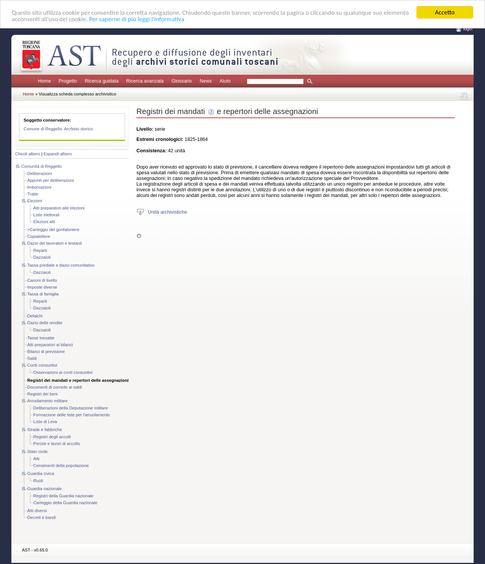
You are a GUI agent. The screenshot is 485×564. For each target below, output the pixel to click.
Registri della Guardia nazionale (63, 496)
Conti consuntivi (42, 365)
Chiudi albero (27, 154)
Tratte (32, 194)
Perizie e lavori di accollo (56, 443)
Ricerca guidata (102, 81)
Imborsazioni (39, 187)
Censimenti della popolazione (61, 465)
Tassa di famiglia (43, 294)
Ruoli (38, 480)
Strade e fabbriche (44, 429)
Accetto (445, 12)
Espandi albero (58, 154)
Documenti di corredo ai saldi (54, 387)
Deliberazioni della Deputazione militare (70, 408)
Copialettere (38, 236)
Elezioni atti (44, 221)
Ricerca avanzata (145, 81)
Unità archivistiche (167, 211)
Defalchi (34, 316)
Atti (36, 458)
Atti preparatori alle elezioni (58, 208)
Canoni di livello (42, 280)
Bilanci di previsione (46, 351)
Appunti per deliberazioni (50, 180)
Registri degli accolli (52, 436)
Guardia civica (40, 473)
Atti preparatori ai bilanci (50, 344)
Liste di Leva (45, 421)
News (206, 81)
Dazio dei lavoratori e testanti (54, 243)
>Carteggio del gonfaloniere (53, 229)
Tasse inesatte (41, 338)
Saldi (32, 358)
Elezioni (34, 200)
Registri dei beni (42, 394)
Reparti (40, 250)
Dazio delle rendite (45, 322)
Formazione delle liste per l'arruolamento (71, 414)
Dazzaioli (41, 257)
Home (44, 81)
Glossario (181, 81)
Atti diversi (37, 510)
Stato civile (37, 451)
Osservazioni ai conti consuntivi (62, 372)
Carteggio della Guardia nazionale (65, 502)
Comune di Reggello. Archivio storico (58, 129)
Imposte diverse (42, 287)
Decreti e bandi (41, 517)
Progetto (68, 81)
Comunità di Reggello (41, 166)
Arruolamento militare (47, 400)
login (467, 29)
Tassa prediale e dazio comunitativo (60, 265)
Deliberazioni (39, 173)
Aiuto (224, 81)
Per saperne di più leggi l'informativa (136, 19)
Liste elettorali (46, 214)
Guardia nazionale (44, 488)
